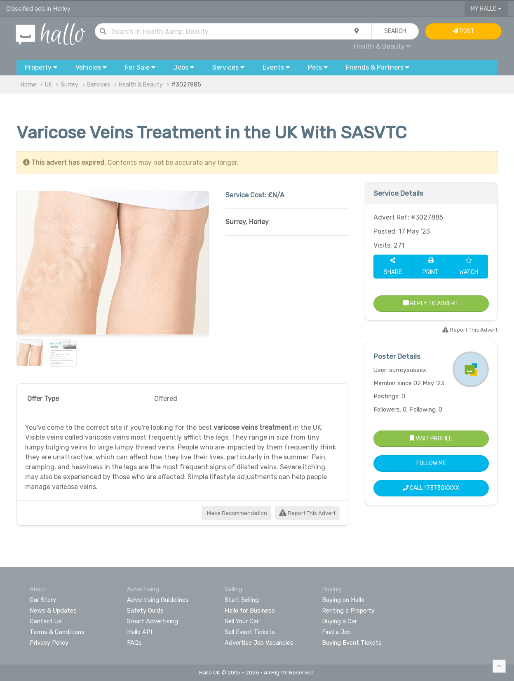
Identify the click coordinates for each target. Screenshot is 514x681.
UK (48, 84)
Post (463, 31)
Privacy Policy (49, 642)
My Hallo (486, 8)
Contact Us (46, 621)
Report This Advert (307, 513)
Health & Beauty (382, 46)
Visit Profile (431, 438)
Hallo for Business (250, 610)
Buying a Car (339, 621)
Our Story (43, 600)
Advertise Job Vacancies (259, 642)
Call (431, 487)
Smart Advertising (152, 621)
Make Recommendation (236, 513)
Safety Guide (145, 610)
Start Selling (242, 600)
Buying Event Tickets (352, 642)
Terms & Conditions (57, 632)
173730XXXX (441, 487)
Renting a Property (348, 610)
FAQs (134, 642)
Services (98, 84)
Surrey (69, 84)
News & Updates (53, 610)
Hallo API (139, 632)
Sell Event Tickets (250, 632)
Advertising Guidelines (158, 600)
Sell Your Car (242, 621)
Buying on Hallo (343, 600)
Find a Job (336, 632)
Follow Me (431, 463)
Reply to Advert (431, 303)
